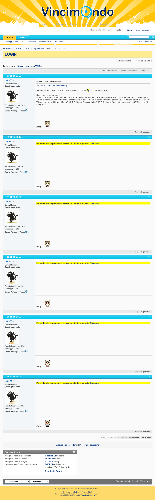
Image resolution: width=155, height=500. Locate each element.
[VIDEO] (49, 464)
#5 (149, 316)
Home (48, 24)
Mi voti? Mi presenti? (34, 48)
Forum (77, 24)
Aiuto (129, 30)
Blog (92, 24)
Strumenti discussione (108, 71)
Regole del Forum (53, 471)
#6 (149, 376)
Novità (23, 37)
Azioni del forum (45, 42)
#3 (149, 197)
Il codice (49, 461)
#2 (149, 137)
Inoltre (18, 48)
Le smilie (49, 458)
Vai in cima (146, 438)
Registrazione (142, 30)
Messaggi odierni (11, 42)
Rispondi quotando (141, 132)
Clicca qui (94, 143)
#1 (149, 76)
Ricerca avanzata (145, 41)
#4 (149, 257)
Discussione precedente (67, 445)
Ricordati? (97, 34)
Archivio (135, 481)
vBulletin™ (77, 492)
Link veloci (59, 42)
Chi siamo (63, 24)
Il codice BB (51, 456)
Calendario (31, 42)
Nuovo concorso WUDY (29, 66)
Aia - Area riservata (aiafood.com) (51, 85)
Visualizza (144, 71)
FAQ (22, 42)
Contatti (107, 24)
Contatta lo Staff (123, 481)
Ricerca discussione (128, 71)
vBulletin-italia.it (88, 496)
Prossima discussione (89, 445)
